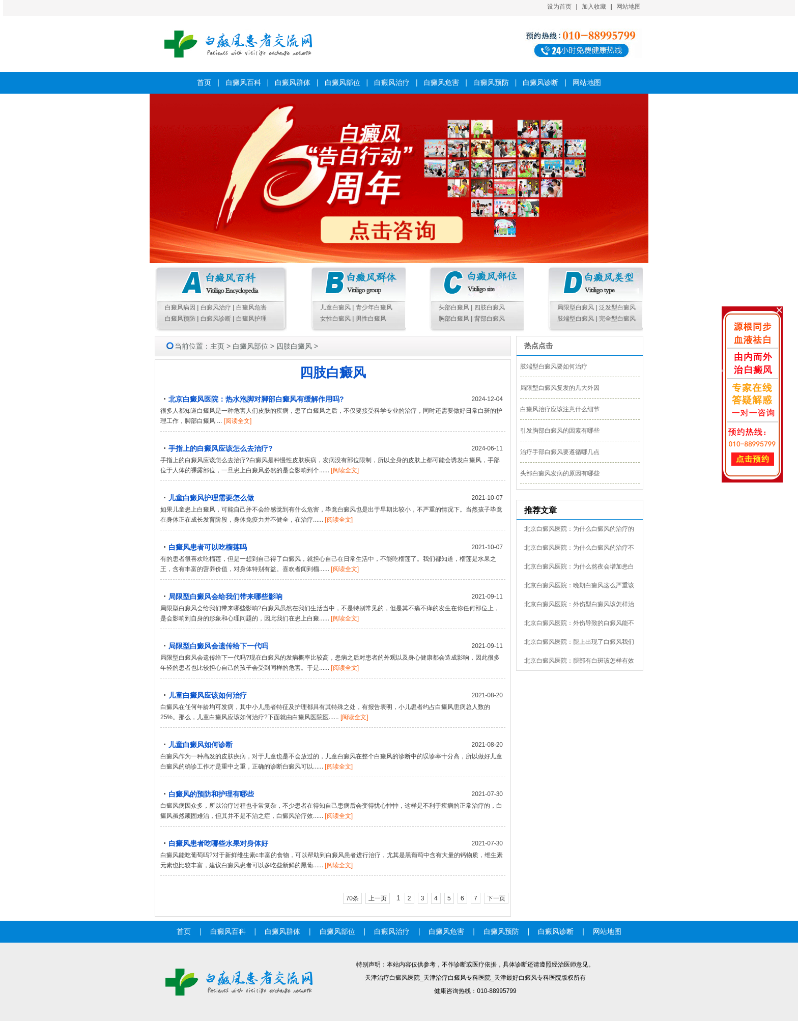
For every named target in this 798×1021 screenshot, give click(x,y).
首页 (204, 82)
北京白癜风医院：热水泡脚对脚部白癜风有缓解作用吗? (256, 399)
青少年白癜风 (374, 307)
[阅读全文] (238, 420)
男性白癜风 (371, 318)
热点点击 (538, 346)
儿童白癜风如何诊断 (200, 745)
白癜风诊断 (540, 82)
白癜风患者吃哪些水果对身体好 (218, 843)
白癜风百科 (243, 82)
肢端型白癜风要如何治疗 (553, 366)
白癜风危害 (441, 82)
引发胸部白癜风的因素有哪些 (560, 430)
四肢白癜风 (489, 307)
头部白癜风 (454, 307)
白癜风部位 (342, 82)
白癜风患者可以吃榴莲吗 (207, 547)
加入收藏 (594, 6)
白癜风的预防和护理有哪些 (211, 794)
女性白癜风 (335, 318)
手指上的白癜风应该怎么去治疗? (220, 448)
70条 (352, 898)
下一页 (496, 898)
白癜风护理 (251, 318)
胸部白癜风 (454, 318)
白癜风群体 (292, 82)
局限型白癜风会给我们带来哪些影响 (225, 596)
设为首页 (559, 6)
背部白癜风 (489, 318)
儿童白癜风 (335, 307)
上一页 (377, 898)
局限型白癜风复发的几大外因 (560, 387)
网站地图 (628, 6)
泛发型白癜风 (617, 307)
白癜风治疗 (392, 82)
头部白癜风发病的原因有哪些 (560, 473)
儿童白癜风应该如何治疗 (207, 695)
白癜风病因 (180, 307)
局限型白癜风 (575, 307)
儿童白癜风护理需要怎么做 (211, 498)
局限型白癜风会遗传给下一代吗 (218, 646)
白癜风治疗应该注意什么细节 (560, 409)
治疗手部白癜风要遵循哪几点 (560, 452)
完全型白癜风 (617, 318)
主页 (217, 346)
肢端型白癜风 (575, 318)
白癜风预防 (491, 82)
